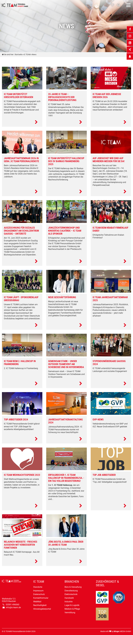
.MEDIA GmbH (122, 631)
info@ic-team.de (13, 607)
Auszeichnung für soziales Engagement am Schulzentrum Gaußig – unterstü (21, 230)
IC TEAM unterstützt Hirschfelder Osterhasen (18, 96)
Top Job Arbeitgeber (104, 474)
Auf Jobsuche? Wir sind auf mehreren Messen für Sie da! (109, 160)
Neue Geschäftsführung (62, 297)
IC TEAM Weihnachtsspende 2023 (22, 474)
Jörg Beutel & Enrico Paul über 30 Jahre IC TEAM (65, 543)
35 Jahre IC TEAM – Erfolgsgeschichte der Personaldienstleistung (62, 97)
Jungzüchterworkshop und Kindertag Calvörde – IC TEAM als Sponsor (64, 230)
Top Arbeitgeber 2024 (16, 419)
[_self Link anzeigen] (130, 56)
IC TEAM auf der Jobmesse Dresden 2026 (107, 96)
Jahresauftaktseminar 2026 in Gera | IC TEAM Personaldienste (21, 160)
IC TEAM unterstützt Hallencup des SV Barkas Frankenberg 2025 (66, 161)
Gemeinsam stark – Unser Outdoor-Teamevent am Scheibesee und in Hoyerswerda (66, 364)
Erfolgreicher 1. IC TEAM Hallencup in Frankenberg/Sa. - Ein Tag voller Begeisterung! (66, 477)
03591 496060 (12, 604)
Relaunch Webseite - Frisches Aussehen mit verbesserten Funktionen (20, 544)
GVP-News (98, 419)
